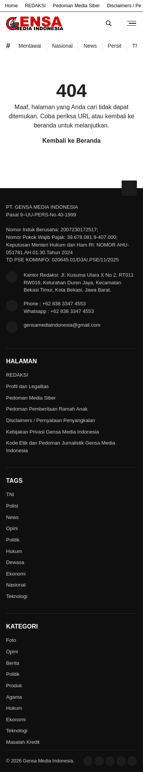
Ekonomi (16, 574)
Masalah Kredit (23, 742)
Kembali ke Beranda (71, 140)
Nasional (16, 585)
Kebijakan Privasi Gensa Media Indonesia (52, 432)
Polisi (12, 506)
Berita (12, 663)
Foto (11, 640)
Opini (12, 528)
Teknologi (16, 596)
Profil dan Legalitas (27, 386)
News (12, 517)
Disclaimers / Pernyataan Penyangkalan (50, 420)
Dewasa (15, 562)
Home (11, 5)
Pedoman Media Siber (76, 5)
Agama (14, 697)
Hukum (14, 551)
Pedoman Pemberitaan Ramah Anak (47, 409)
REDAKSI (35, 5)
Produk (14, 685)
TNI (10, 494)
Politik (12, 540)
